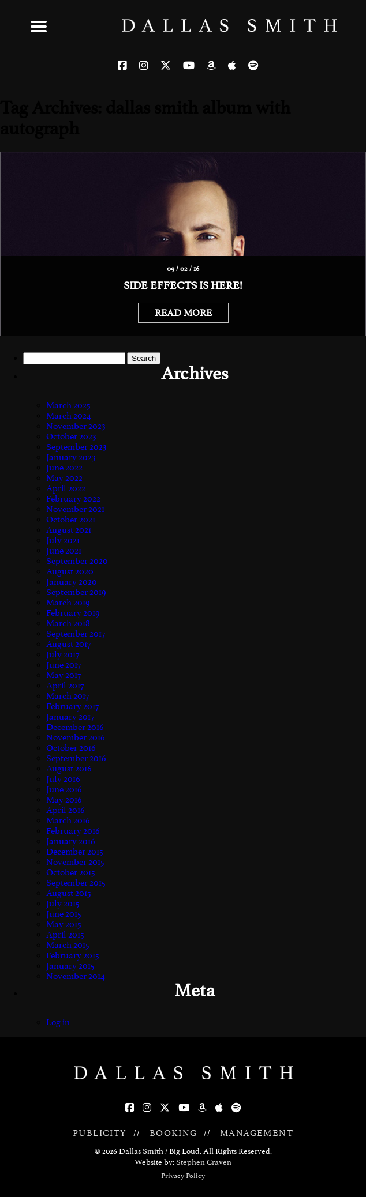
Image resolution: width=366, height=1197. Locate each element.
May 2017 (63, 675)
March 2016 (68, 820)
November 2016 (75, 737)
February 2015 (72, 955)
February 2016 (73, 831)
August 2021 (68, 530)
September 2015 (76, 883)
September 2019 (76, 592)
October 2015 (70, 872)
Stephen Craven (203, 1162)
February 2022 (73, 499)
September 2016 (76, 758)
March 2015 (67, 945)
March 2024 (68, 416)
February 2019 (73, 613)
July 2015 (63, 903)
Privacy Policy (183, 1176)
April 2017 (65, 685)
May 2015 (63, 924)
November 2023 (76, 426)
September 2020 (77, 561)
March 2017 (67, 696)
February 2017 (72, 706)
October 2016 (71, 748)
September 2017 (75, 633)
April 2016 (65, 810)
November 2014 (75, 976)
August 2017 (68, 644)
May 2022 (64, 478)
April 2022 (65, 488)
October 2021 (70, 519)
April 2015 (65, 934)
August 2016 (69, 768)
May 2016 (64, 800)
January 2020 (71, 582)
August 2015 (68, 893)
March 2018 (68, 623)
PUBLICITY (100, 1133)
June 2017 (63, 665)
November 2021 (75, 509)
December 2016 (75, 727)
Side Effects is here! (183, 285)
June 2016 (64, 789)
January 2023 (71, 457)
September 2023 (76, 447)
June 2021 (63, 550)
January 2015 (70, 966)
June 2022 (64, 467)
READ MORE (183, 312)
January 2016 (70, 841)
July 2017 (62, 654)
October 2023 (71, 436)
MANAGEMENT (256, 1133)
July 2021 (63, 540)
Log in (58, 1022)
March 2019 (68, 602)
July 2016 (63, 779)
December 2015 (74, 851)
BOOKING (173, 1133)
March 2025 (68, 405)
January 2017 (70, 717)
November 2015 (75, 862)
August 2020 (70, 571)
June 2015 (63, 914)
